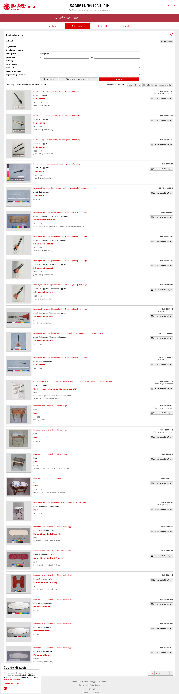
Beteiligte (10, 61)
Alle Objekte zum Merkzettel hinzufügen (157, 85)
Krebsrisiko (67, 381)
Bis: (92, 57)
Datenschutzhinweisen (12, 679)
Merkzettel (102, 26)
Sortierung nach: (26, 85)
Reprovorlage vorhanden (17, 75)
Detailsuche (77, 26)
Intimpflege (76, 91)
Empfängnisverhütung (42, 188)
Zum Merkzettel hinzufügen (161, 98)
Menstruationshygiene (65, 527)
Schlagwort (11, 53)
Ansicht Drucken (134, 85)
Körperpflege (62, 406)
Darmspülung (38, 91)
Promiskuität (78, 381)
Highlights (52, 26)
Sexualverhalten (106, 381)
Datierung (10, 57)
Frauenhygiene (64, 91)
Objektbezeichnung (14, 50)
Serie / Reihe (11, 64)
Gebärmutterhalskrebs (42, 381)
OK (5, 689)
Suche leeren (48, 79)
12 (167, 673)
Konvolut (10, 68)
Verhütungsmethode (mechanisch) (76, 188)
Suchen (119, 79)
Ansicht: (115, 85)
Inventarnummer (13, 71)
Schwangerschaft (91, 381)
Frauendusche (51, 91)
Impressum (83, 692)
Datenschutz (95, 692)
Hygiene (50, 478)
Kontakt (126, 26)
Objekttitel (11, 46)
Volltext (9, 41)
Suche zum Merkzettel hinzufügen (78, 79)
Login (172, 5)
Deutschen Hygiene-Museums (95, 681)
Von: (42, 57)
